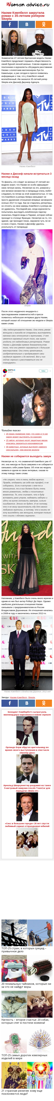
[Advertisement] (27, 887)
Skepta (31, 697)
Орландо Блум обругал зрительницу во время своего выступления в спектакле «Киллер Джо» (27, 750)
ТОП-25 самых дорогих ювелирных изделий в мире (24, 1056)
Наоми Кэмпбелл (18, 697)
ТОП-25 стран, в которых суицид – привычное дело (23, 950)
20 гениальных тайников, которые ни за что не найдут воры (26, 985)
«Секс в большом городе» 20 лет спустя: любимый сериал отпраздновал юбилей (27, 825)
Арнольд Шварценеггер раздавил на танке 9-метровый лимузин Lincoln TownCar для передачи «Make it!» (27, 788)
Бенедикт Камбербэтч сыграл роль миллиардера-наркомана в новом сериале (27, 713)
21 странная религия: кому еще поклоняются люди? (21, 1092)
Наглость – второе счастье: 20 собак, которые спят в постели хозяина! (25, 1021)
